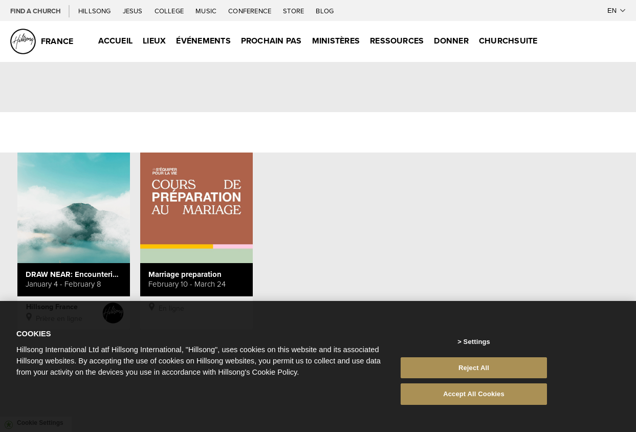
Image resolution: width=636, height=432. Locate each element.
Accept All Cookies (474, 397)
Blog (325, 10)
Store (294, 10)
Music (206, 10)
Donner (451, 41)
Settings (477, 344)
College (170, 10)
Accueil (115, 41)
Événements (203, 41)
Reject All (473, 370)
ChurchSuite (508, 41)
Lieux (154, 41)
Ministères (336, 41)
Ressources (397, 41)
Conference (250, 10)
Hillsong (95, 10)
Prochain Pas (271, 41)
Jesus (133, 10)
